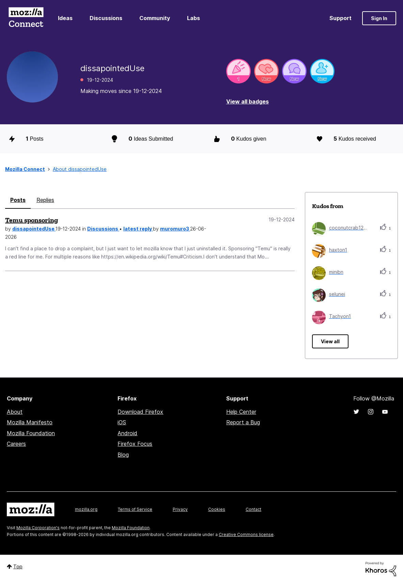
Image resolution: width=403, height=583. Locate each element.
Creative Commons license (246, 534)
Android (127, 433)
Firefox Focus (135, 443)
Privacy (180, 509)
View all (330, 341)
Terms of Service (135, 509)
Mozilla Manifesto (29, 422)
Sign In (379, 18)
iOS (122, 422)
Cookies (216, 509)
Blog (123, 454)
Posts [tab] (18, 199)
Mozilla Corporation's (38, 527)
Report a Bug (243, 422)
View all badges (247, 101)
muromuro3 (175, 229)
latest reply (138, 229)
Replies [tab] (45, 199)
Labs (193, 18)
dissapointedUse (34, 229)
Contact (253, 509)
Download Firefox (140, 411)
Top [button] (17, 566)
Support (340, 18)
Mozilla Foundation (31, 433)
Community (154, 18)
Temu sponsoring (31, 220)
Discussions (106, 18)
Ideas (65, 18)
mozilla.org (86, 509)
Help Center (241, 411)
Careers (16, 443)
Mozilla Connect (26, 18)
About (14, 411)
